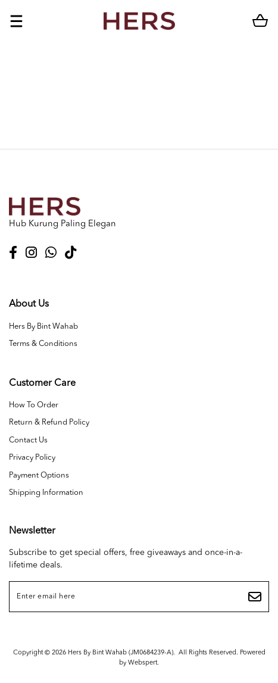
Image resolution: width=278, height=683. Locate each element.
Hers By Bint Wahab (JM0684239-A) (120, 653)
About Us (29, 304)
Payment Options (39, 475)
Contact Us (28, 440)
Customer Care (42, 383)
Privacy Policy (32, 457)
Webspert (142, 663)
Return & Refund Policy (49, 422)
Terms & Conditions (43, 344)
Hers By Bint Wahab (43, 326)
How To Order (33, 405)
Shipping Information (46, 493)
